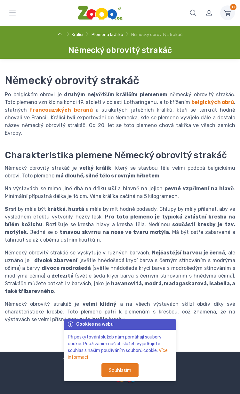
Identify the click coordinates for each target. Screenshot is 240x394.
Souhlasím (120, 370)
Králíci (77, 34)
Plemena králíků (107, 34)
